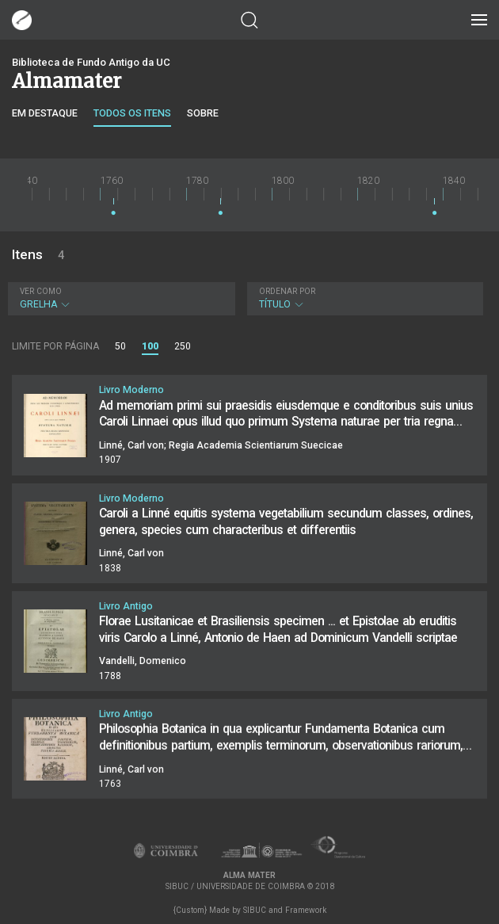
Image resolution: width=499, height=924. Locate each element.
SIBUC (254, 910)
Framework (305, 910)
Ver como (41, 291)
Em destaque (45, 113)
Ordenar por (287, 291)
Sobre (203, 113)
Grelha (119, 298)
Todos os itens (132, 113)
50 (120, 346)
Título (363, 298)
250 (182, 346)
